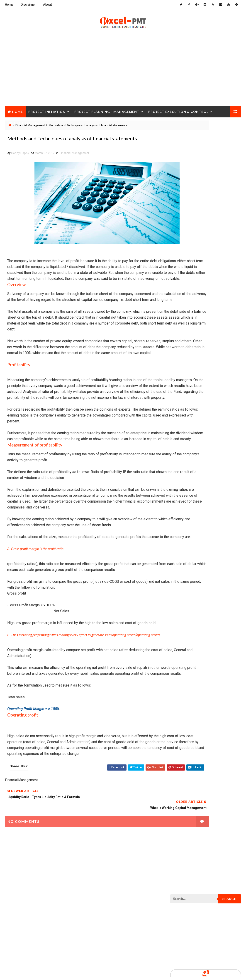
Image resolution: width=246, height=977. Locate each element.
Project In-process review (191, 521)
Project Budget (184, 370)
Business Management (188, 282)
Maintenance (181, 338)
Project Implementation (189, 513)
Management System (187, 346)
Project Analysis (185, 362)
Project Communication (189, 418)
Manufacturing (183, 354)
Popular (205, 218)
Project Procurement (188, 592)
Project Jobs (182, 529)
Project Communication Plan (193, 425)
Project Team (217, 680)
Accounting (181, 274)
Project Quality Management (193, 616)
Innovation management (189, 314)
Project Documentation (189, 481)
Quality (178, 688)
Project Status (183, 680)
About (47, 4)
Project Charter (184, 378)
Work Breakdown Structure (192, 712)
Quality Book (206, 207)
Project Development (188, 473)
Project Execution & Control (178, 110)
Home (9, 4)
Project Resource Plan (189, 640)
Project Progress (185, 608)
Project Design (183, 465)
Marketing (216, 354)
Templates (180, 704)
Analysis (209, 274)
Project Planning (185, 576)
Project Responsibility (189, 648)
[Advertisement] (123, 73)
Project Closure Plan (188, 410)
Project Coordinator (187, 449)
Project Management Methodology (197, 545)
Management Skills (217, 338)
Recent (182, 218)
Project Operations (186, 569)
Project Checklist (185, 394)
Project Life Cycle (216, 529)
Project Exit (219, 505)
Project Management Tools (192, 553)
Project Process (185, 584)
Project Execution (185, 505)
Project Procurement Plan (192, 600)
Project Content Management (193, 433)
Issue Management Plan (189, 330)
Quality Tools (206, 688)
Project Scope (183, 664)
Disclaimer (28, 4)
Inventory (179, 322)
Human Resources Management (194, 306)
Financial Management (74, 164)
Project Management (187, 537)
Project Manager (185, 561)
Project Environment (187, 489)
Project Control (184, 441)
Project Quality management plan (196, 624)
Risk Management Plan (188, 696)
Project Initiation (47, 110)
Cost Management (185, 290)
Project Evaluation (186, 497)
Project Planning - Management (106, 110)
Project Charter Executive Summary (198, 386)
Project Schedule (185, 656)
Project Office (220, 561)
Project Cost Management (191, 457)
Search (229, 127)
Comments (229, 218)
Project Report (183, 632)
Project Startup (184, 672)
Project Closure (24, 122)
